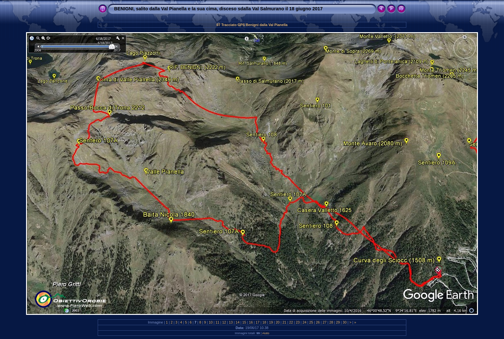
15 (244, 322)
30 (344, 322)
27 (325, 322)
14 (237, 322)
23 (298, 322)
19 (271, 322)
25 (311, 322)
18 (264, 322)
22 (291, 322)
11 (217, 322)
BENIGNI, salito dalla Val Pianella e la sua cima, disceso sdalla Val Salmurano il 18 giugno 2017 (218, 8)
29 (338, 322)
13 (231, 322)
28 (331, 322)
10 (211, 322)
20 (278, 322)
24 (304, 322)
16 (251, 322)
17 (257, 322)
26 (318, 322)
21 (284, 322)
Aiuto (265, 333)
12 (224, 322)
